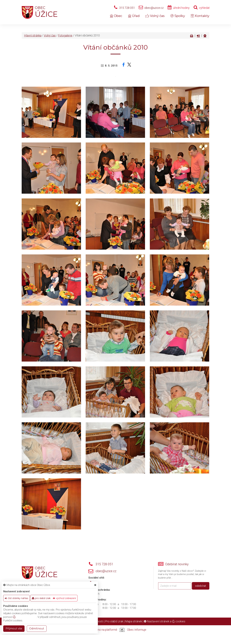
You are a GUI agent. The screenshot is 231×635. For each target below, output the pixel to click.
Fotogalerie (65, 35)
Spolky (177, 16)
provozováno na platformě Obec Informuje (115, 630)
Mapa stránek (133, 621)
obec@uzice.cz (154, 7)
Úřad (134, 16)
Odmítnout (36, 628)
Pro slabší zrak (114, 621)
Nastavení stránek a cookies (164, 621)
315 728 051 (127, 7)
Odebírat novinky (176, 564)
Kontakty (200, 16)
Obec (116, 16)
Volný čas (155, 16)
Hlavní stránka (32, 35)
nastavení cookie (24, 617)
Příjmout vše (14, 628)
